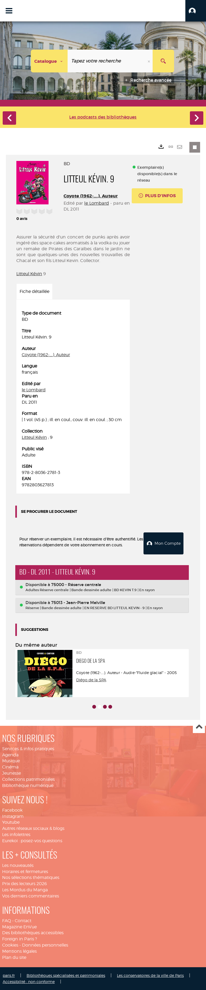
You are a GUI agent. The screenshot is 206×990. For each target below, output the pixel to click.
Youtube (11, 822)
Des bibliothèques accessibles (33, 932)
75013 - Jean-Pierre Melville (78, 602)
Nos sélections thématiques (30, 877)
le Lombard (96, 203)
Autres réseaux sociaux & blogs (33, 828)
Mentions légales (19, 951)
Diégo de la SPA (91, 680)
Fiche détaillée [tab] (34, 291)
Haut (199, 727)
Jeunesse (11, 773)
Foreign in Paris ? (19, 938)
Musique (11, 760)
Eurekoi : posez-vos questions (32, 840)
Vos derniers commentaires (30, 896)
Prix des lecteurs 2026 (24, 883)
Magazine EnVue (19, 926)
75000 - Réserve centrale (76, 584)
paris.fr (9, 975)
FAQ (6, 920)
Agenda (10, 754)
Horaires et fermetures (25, 871)
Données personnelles (45, 945)
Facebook (12, 810)
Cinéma (10, 767)
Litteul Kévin (29, 273)
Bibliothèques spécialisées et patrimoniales (66, 975)
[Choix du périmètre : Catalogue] (49, 61)
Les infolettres (16, 834)
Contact (23, 920)
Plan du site (14, 957)
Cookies (10, 945)
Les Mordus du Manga (25, 889)
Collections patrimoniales (28, 779)
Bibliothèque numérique (27, 785)
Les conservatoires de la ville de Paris (150, 975)
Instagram (13, 816)
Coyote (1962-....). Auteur (91, 196)
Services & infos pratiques (28, 748)
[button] (195, 10)
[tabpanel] (73, 399)
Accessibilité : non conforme (29, 981)
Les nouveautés (18, 865)
